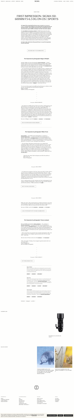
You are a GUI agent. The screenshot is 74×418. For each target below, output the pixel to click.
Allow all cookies (52, 415)
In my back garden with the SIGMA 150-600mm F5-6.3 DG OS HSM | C (63, 370)
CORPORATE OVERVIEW (5, 399)
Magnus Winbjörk (38, 102)
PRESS (2, 398)
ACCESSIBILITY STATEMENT (42, 403)
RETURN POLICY (22, 400)
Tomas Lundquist (38, 257)
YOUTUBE (56, 398)
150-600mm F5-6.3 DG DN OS (55, 335)
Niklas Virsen (38, 166)
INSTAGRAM (57, 399)
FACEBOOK (57, 400)
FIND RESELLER (21, 401)
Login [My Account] (64, 1)
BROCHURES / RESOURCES (23, 404)
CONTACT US (21, 402)
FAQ (19, 398)
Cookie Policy (34, 415)
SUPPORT (20, 399)
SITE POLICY (39, 399)
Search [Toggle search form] (67, 1)
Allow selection (68, 415)
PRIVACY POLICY (40, 398)
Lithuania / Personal (58, 1)
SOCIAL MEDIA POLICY (41, 400)
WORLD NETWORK (4, 401)
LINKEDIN (56, 401)
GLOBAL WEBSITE (4, 400)
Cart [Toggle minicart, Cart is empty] (71, 1)
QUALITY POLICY (40, 402)
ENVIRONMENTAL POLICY (41, 401)
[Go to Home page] (37, 1)
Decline (60, 415)
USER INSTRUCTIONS (22, 403)
